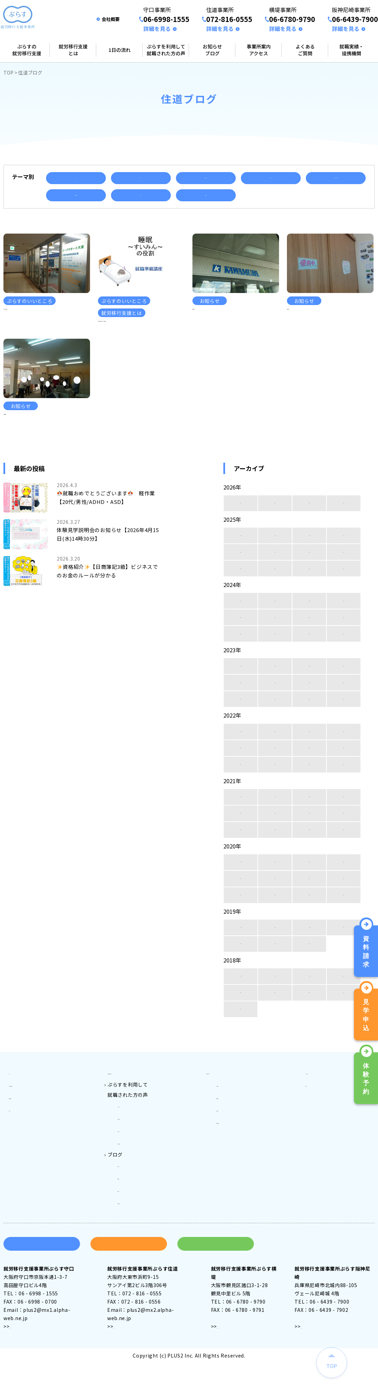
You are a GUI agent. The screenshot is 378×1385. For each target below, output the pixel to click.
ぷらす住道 (130, 1155)
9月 (344, 578)
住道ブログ (130, 1207)
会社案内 (315, 1125)
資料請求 (41, 1268)
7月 (275, 595)
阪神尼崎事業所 (234, 1155)
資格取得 (205, 195)
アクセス (19, 1350)
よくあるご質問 (305, 50)
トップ (16, 1114)
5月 (344, 595)
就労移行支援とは (73, 50)
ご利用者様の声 (206, 177)
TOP (8, 72)
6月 (309, 595)
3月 (275, 546)
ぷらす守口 (130, 1145)
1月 (344, 546)
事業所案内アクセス (259, 50)
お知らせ (141, 177)
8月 (240, 595)
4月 (240, 546)
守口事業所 (229, 1125)
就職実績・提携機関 (352, 50)
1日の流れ (120, 49)
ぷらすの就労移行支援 (26, 50)
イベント (76, 177)
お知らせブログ (212, 50)
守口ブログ (130, 1197)
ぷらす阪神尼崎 (135, 1176)
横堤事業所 (229, 1145)
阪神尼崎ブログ (135, 1228)
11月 (275, 578)
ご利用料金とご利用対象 (135, 1114)
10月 (309, 578)
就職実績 (141, 195)
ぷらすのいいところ (335, 177)
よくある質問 (320, 1114)
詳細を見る (157, 28)
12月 (240, 578)
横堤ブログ (130, 1217)
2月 (309, 546)
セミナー (270, 177)
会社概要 (111, 19)
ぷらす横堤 (130, 1166)
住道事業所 (229, 1135)
